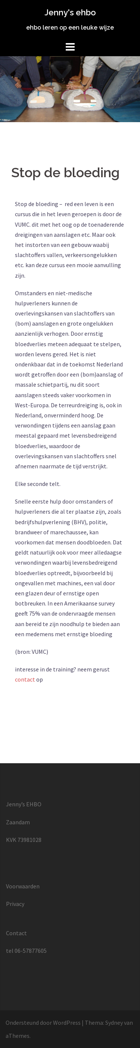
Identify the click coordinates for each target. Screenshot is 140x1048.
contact (25, 679)
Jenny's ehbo (70, 12)
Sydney (114, 1022)
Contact (16, 933)
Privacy (15, 903)
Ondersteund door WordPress (43, 1022)
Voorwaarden (23, 886)
